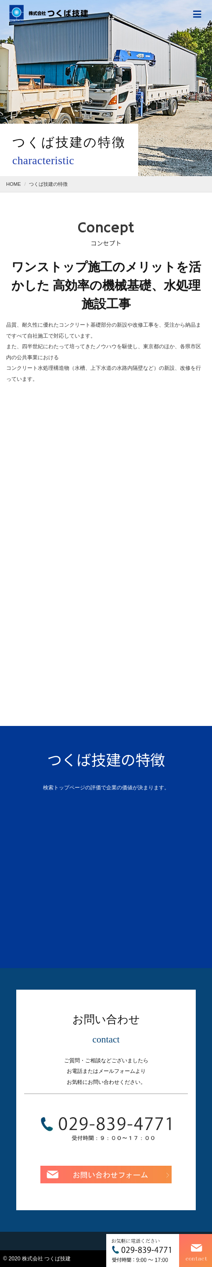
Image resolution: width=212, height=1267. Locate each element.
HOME (13, 184)
